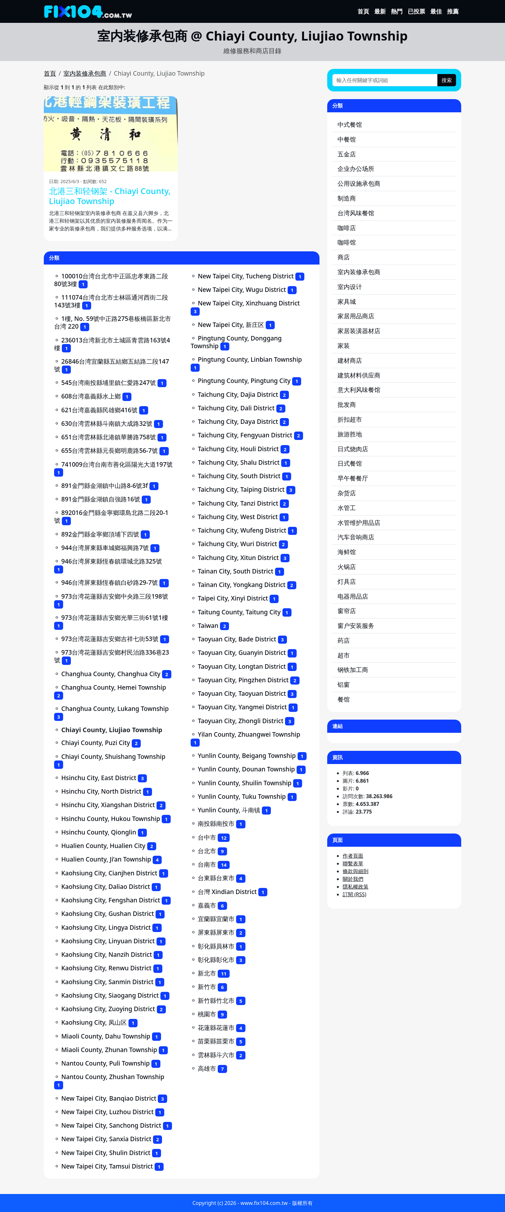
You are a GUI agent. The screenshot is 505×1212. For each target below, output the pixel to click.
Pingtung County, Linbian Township (250, 359)
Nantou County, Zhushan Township (112, 1076)
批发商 (347, 404)
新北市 (207, 973)
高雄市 (207, 1068)
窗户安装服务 (356, 625)
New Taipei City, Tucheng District (246, 276)
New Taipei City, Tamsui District (107, 1166)
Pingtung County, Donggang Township (236, 342)
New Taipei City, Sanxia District (106, 1138)
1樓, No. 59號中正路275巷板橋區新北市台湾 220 (112, 322)
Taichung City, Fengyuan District (245, 435)
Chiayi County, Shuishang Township (113, 756)
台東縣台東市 (216, 877)
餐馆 (344, 699)
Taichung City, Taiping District (241, 489)
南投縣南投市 (216, 823)
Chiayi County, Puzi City (95, 742)
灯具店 (347, 581)
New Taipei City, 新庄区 (231, 324)
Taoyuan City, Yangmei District (242, 707)
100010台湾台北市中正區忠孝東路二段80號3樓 (111, 280)
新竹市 (207, 986)
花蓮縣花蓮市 (216, 1027)
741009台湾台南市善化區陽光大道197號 (117, 464)
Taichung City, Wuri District (237, 543)
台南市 (207, 864)
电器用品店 (353, 596)
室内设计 (350, 286)
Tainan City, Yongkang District (241, 584)
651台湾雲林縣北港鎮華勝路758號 (108, 437)
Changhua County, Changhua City (110, 673)
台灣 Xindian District (227, 891)
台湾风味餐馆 (356, 213)
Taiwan (208, 625)
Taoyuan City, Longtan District (242, 666)
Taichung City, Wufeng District (242, 530)
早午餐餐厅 (353, 478)
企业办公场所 (356, 168)
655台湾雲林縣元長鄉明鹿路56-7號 (109, 450)
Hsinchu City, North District (101, 791)
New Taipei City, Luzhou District (107, 1111)
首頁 (363, 11)
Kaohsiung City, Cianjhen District (109, 873)
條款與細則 (355, 871)
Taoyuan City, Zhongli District (240, 720)
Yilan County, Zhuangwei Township (249, 734)
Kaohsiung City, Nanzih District (106, 954)
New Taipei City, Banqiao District (108, 1098)
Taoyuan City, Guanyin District (242, 652)
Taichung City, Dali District (236, 408)
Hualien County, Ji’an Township (106, 859)
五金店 (347, 154)
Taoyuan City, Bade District (237, 639)
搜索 (447, 80)
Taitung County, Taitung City (239, 612)
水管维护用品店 (359, 522)
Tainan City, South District (235, 571)
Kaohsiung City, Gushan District (107, 913)
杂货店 (347, 493)
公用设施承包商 (359, 183)
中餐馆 (347, 139)
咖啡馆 (347, 242)
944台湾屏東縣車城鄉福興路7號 (105, 547)
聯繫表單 (353, 863)
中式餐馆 (350, 124)
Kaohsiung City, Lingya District (106, 927)
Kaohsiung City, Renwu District (106, 968)
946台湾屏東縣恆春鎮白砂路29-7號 (109, 582)
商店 (344, 257)
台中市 (207, 837)
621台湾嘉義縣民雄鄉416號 (99, 410)
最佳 (436, 11)
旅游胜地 (350, 434)
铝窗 (344, 684)
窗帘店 (347, 610)
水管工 (347, 507)
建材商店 (350, 360)
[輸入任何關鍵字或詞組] (385, 80)
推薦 (453, 11)
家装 (344, 345)
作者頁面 (353, 855)
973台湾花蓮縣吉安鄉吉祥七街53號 (109, 638)
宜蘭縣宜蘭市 (216, 918)
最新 (380, 11)
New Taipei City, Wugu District (242, 289)
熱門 (397, 11)
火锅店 (347, 566)
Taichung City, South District (239, 475)
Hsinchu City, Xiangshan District (108, 804)
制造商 (347, 198)
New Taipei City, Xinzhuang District (249, 303)
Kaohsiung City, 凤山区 (94, 1022)
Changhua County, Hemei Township (113, 687)
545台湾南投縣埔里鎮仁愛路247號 (108, 382)
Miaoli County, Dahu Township (105, 1036)
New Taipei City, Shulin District (105, 1152)
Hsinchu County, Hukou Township (110, 818)
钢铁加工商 (353, 669)
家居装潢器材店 (359, 330)
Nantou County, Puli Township (105, 1063)
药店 (344, 640)
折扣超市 (350, 419)
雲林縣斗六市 (216, 1054)
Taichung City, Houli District (238, 448)
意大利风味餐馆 (359, 389)
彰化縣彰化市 (216, 959)
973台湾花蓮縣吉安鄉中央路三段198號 (114, 596)
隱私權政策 (355, 886)
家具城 (347, 301)
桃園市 (207, 1014)
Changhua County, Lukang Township (115, 708)
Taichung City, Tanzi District (238, 503)
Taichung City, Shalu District (239, 462)
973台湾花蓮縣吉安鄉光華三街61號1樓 (114, 617)
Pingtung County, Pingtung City (244, 380)
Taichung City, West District (238, 516)
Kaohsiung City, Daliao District (105, 886)
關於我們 (353, 878)
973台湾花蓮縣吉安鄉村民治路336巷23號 (111, 656)
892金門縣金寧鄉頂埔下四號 (100, 534)
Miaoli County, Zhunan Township (109, 1049)
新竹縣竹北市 (216, 1000)
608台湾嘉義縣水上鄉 (91, 396)
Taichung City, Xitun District (238, 557)
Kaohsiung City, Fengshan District (110, 900)
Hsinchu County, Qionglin (98, 832)
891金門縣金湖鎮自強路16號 (100, 499)
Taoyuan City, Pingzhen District (243, 680)
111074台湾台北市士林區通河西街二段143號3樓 (111, 301)
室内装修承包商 (84, 73)
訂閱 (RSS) (354, 894)
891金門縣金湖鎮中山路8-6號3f (104, 485)
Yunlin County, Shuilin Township (244, 782)
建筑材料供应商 (359, 375)
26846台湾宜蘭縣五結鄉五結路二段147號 (111, 365)
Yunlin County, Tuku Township (242, 796)
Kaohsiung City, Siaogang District (110, 995)
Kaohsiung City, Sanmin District (107, 981)
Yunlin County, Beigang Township (247, 755)
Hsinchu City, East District (98, 777)
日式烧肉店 (353, 448)
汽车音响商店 (356, 537)
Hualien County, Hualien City (103, 845)
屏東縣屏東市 (216, 932)
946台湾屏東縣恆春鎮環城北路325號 (111, 561)
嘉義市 (207, 905)
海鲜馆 (347, 551)
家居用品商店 (356, 316)
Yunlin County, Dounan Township (246, 769)
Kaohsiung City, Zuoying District (108, 1008)
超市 (344, 655)
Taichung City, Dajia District (238, 394)
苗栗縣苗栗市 (216, 1041)
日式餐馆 (350, 463)
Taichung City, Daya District (238, 421)
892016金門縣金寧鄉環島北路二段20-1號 (111, 516)
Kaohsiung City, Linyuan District (108, 941)
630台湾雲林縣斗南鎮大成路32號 (106, 423)
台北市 (207, 850)
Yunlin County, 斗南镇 (229, 810)
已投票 (416, 11)
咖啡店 (347, 227)
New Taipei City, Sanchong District (111, 1125)
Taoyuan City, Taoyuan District (242, 693)
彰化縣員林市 (216, 946)
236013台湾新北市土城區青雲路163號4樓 (112, 344)
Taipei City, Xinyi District (233, 598)
